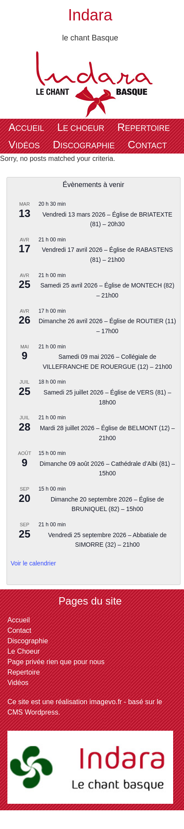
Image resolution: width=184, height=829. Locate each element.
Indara (90, 15)
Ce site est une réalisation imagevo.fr (64, 701)
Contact (147, 144)
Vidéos (24, 144)
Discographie (83, 144)
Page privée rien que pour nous (55, 661)
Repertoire (143, 127)
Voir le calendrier (33, 563)
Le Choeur (80, 127)
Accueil (26, 127)
